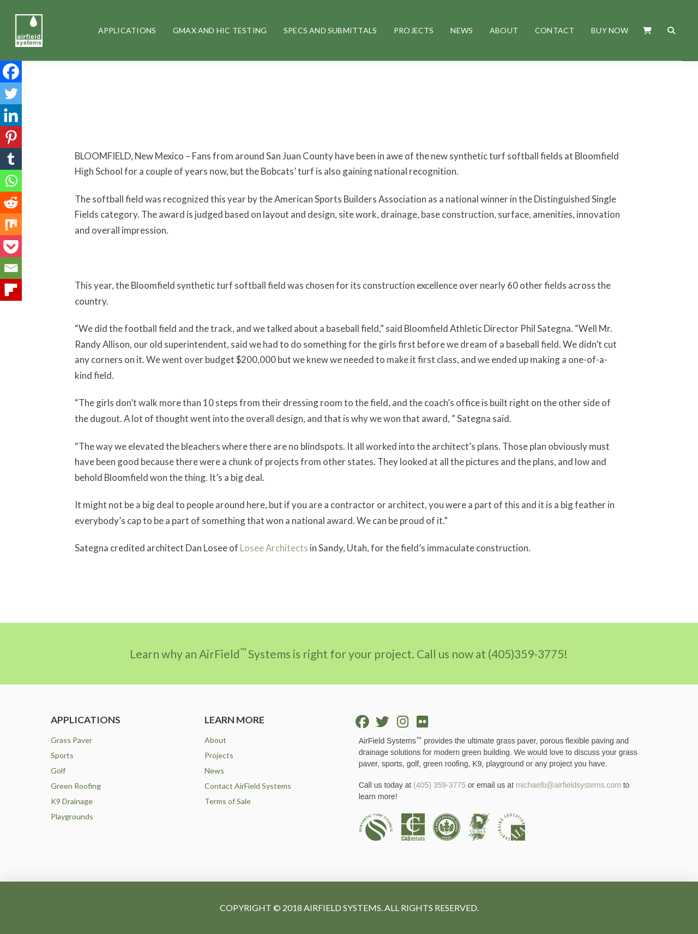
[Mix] (11, 224)
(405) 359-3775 (439, 785)
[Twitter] (11, 93)
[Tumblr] (11, 159)
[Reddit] (11, 202)
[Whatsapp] (11, 181)
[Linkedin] (11, 115)
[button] (647, 30)
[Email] (11, 268)
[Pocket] (11, 246)
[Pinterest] (11, 137)
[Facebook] (11, 71)
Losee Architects (274, 548)
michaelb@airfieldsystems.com (568, 785)
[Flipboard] (11, 290)
